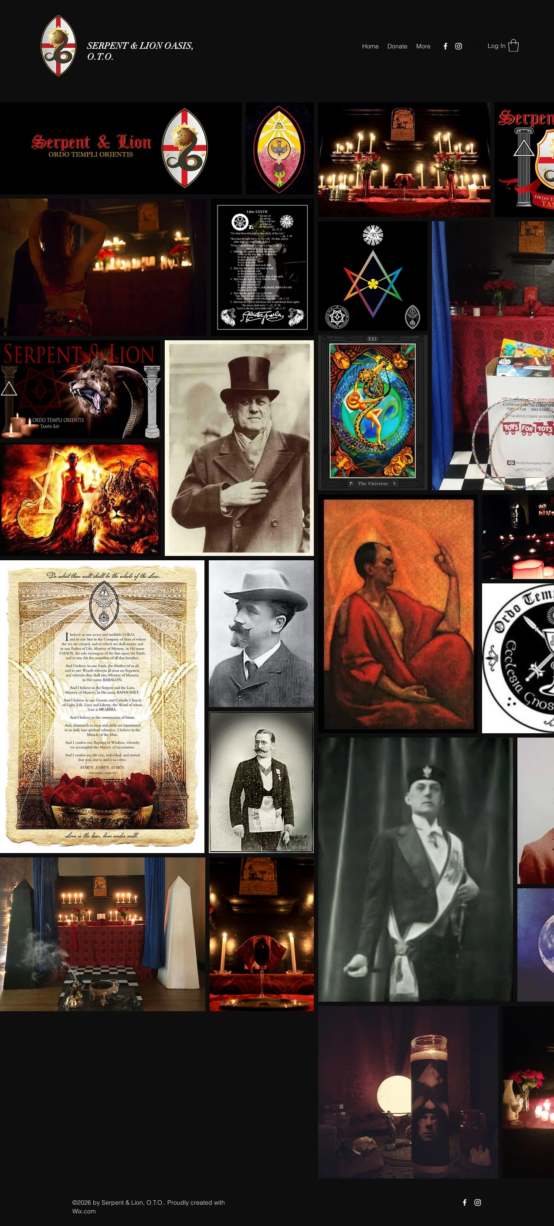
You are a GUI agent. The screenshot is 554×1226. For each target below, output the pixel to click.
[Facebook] (445, 46)
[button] (513, 45)
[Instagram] (458, 46)
